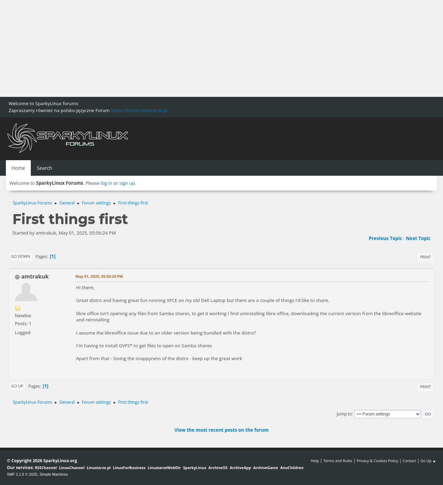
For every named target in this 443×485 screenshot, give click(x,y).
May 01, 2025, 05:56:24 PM (99, 276)
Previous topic (385, 238)
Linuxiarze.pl (99, 467)
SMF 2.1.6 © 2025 (22, 474)
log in (106, 183)
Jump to (344, 414)
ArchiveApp (240, 467)
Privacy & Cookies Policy (377, 460)
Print (425, 256)
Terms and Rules (337, 460)
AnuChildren (292, 467)
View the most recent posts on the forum (221, 430)
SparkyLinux (194, 467)
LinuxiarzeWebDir (164, 467)
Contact (409, 460)
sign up (127, 183)
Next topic (418, 238)
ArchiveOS (217, 467)
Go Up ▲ (428, 460)
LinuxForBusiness (129, 467)
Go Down (20, 256)
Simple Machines (53, 474)
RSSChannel (46, 467)
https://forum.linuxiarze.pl (139, 110)
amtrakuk (35, 276)
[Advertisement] (207, 48)
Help (315, 460)
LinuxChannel (71, 467)
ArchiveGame (265, 467)
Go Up (17, 385)
